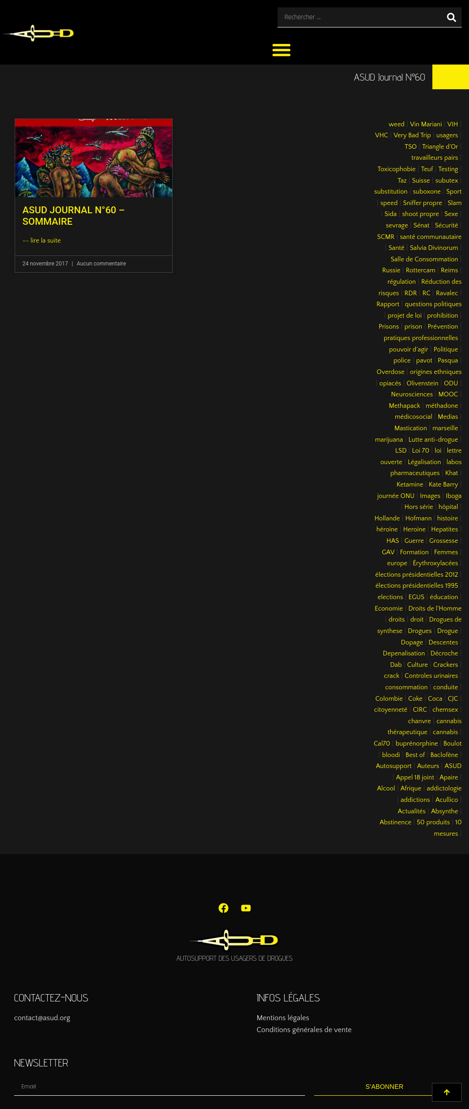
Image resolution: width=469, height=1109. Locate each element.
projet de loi (405, 315)
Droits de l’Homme (435, 608)
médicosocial (413, 417)
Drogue (447, 631)
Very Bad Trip (412, 135)
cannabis (445, 732)
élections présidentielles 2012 (416, 575)
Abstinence (395, 822)
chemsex (445, 710)
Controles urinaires (431, 676)
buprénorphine (417, 743)
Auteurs (428, 766)
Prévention (443, 326)
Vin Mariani (426, 124)
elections (390, 597)
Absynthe (444, 811)
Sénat (422, 225)
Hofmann (418, 518)
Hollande (387, 518)
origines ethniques (436, 372)
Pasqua (448, 360)
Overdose (390, 372)
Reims (449, 270)
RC (426, 293)
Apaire (449, 777)
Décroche (444, 653)
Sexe (451, 214)
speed (389, 203)
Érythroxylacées (435, 563)
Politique (446, 349)
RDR (410, 293)
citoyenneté (391, 710)
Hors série (418, 507)
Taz (402, 180)
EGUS (417, 597)
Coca (435, 699)
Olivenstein (423, 383)
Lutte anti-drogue (433, 440)
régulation (401, 282)
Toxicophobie (396, 169)
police (402, 360)
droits (396, 619)
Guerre (414, 541)
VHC (381, 135)
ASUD (453, 766)
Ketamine (410, 484)
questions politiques (433, 304)
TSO (410, 147)
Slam (454, 203)
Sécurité (446, 225)
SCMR (386, 237)
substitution (391, 191)
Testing (448, 169)
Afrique (411, 788)
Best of (415, 755)
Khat (451, 473)
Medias (448, 417)
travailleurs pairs (434, 158)
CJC (453, 699)
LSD (401, 450)
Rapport (387, 304)
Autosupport (394, 766)
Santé (396, 248)
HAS (393, 541)
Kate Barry (443, 484)
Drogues (420, 631)
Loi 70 (421, 450)
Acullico (447, 800)
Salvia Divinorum (434, 248)
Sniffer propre (422, 203)
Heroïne (414, 529)
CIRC (420, 710)
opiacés (390, 383)
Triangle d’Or (440, 147)
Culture (417, 665)
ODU (451, 383)
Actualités (412, 811)
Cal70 (382, 743)
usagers (447, 135)
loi (438, 450)
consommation (406, 687)
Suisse (421, 180)
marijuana (389, 440)
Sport (454, 191)
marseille (445, 428)
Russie (391, 270)
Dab (396, 665)
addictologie (444, 788)
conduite (445, 687)
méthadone (441, 406)
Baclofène (444, 755)
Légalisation (424, 462)
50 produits (433, 822)
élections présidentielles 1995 (417, 586)
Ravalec (447, 293)
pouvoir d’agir (408, 349)
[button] (281, 50)
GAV (388, 552)
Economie (389, 608)
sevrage (397, 225)
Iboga (454, 496)
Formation (414, 552)
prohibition (442, 315)
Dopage (412, 642)
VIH (452, 124)
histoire (447, 518)
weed (396, 124)
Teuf (427, 169)
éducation (444, 597)
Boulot (452, 743)
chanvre (419, 721)
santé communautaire (431, 237)
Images (430, 496)
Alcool (386, 788)
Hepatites (444, 529)
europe (397, 563)
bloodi (391, 755)
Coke (415, 699)
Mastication (410, 428)
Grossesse (443, 541)
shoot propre (420, 214)
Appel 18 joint (415, 777)
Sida (390, 214)
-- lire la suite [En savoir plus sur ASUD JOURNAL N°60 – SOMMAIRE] (41, 240)
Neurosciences (412, 394)
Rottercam (421, 270)
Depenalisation (404, 653)
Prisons (389, 326)
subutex (447, 180)
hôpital (448, 507)
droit (417, 619)
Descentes (443, 642)
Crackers (445, 665)
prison (413, 326)
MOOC (448, 394)
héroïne (387, 529)
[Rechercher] (452, 17)
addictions (415, 800)
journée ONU (395, 496)
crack (391, 676)
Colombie (389, 699)
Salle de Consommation (424, 259)
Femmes (446, 552)
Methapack (404, 406)
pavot (424, 360)
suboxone (427, 191)
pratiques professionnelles (421, 338)
